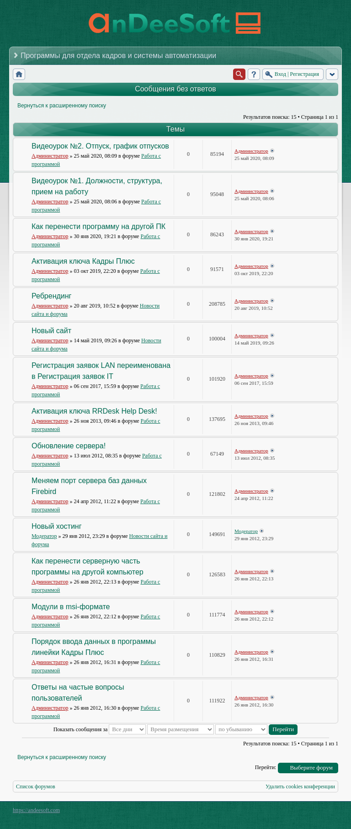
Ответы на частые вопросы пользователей (78, 692)
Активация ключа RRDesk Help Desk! (94, 411)
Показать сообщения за (99, 729)
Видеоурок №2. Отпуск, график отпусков (100, 146)
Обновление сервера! (69, 446)
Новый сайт (51, 331)
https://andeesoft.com (36, 810)
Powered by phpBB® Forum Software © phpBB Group (324, 812)
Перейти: (266, 767)
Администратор (50, 156)
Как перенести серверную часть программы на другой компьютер (88, 566)
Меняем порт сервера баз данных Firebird (89, 486)
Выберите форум (311, 767)
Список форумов (35, 786)
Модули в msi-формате (71, 607)
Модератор (44, 536)
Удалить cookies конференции (300, 786)
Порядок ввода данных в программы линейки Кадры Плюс (94, 647)
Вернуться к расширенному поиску (61, 105)
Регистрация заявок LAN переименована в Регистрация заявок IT (101, 370)
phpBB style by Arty (297, 812)
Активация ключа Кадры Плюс (83, 261)
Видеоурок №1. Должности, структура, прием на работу (97, 186)
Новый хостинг (57, 526)
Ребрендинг (51, 296)
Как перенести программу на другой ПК (98, 226)
